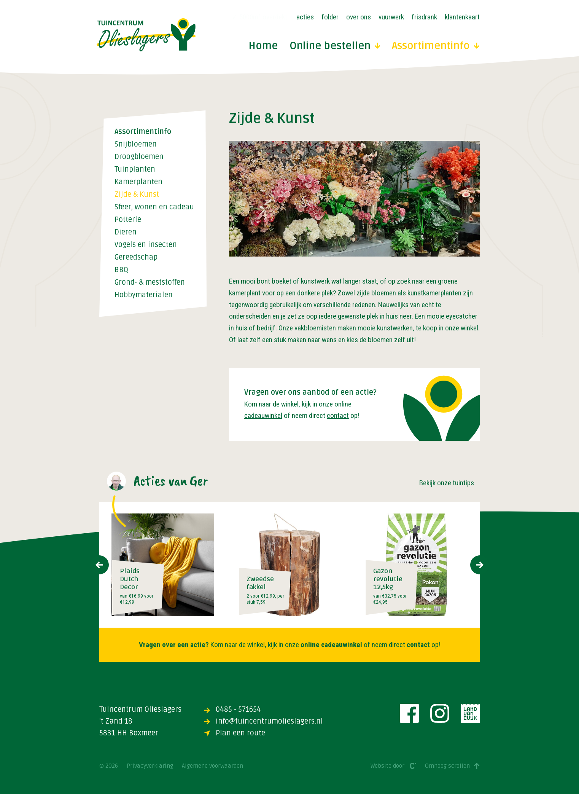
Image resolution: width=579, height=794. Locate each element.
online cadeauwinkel (331, 644)
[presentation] (99, 564)
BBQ (121, 270)
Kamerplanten (138, 182)
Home (263, 46)
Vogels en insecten (146, 245)
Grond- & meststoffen (150, 282)
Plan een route (234, 733)
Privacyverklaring (150, 766)
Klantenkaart (462, 17)
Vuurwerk (391, 17)
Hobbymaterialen (144, 295)
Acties (305, 17)
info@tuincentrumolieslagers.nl (263, 721)
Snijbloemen (136, 144)
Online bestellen (335, 46)
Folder (330, 17)
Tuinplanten (135, 169)
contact (338, 415)
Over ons (358, 17)
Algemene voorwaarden (212, 766)
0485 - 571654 (232, 709)
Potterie (128, 219)
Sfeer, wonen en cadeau (154, 207)
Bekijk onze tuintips (446, 482)
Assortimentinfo (436, 46)
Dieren (126, 232)
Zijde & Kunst (137, 194)
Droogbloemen (139, 157)
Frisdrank (424, 17)
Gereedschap (136, 257)
